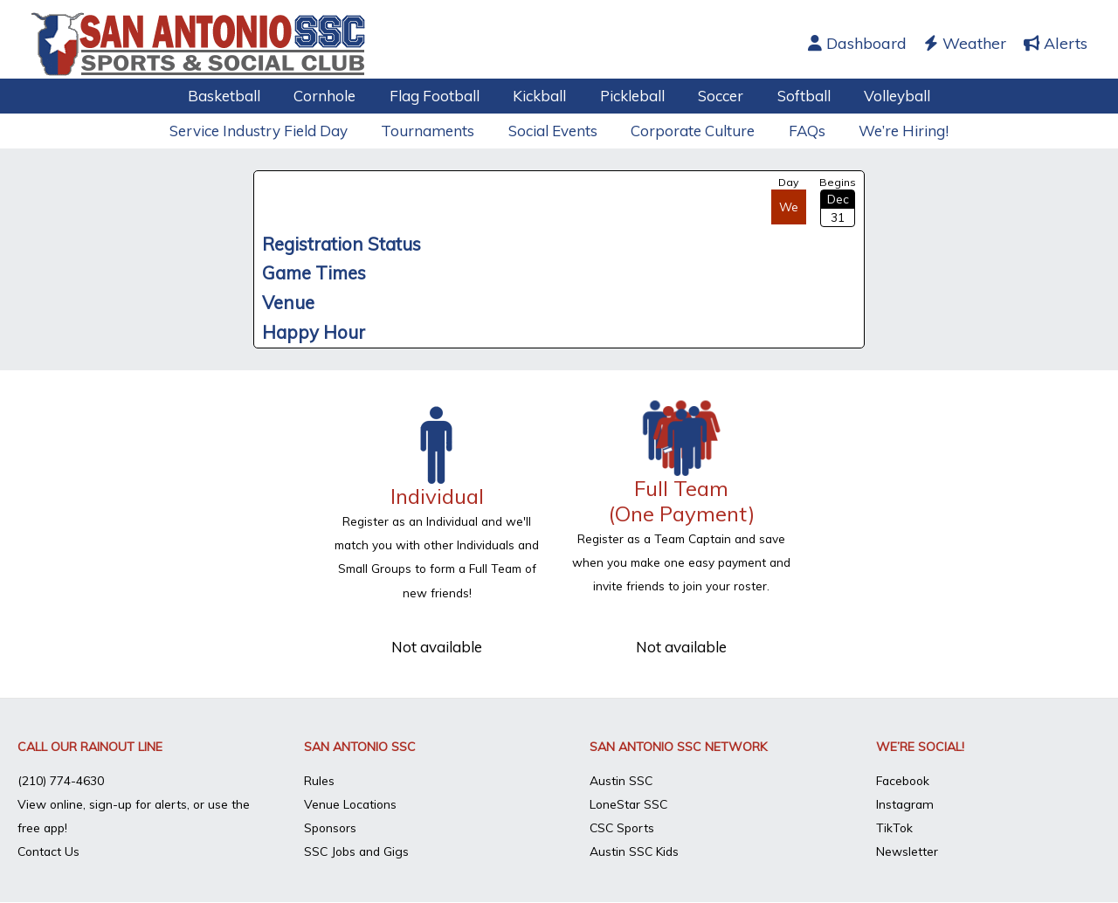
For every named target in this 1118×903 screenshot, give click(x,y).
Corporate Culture (691, 130)
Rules (319, 780)
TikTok (895, 827)
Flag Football (441, 95)
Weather (965, 43)
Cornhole (335, 95)
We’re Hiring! (894, 130)
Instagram (905, 803)
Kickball (542, 95)
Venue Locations (351, 803)
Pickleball (630, 95)
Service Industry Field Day (268, 130)
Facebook (904, 780)
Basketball (238, 95)
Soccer (715, 95)
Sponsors (331, 827)
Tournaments (433, 130)
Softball (794, 95)
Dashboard (857, 43)
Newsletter (907, 850)
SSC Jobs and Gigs (358, 850)
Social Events (554, 130)
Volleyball (884, 95)
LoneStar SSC (630, 803)
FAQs (801, 130)
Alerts (1055, 43)
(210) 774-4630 (60, 780)
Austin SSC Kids (635, 850)
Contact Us (49, 850)
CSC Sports (624, 827)
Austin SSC (621, 780)
